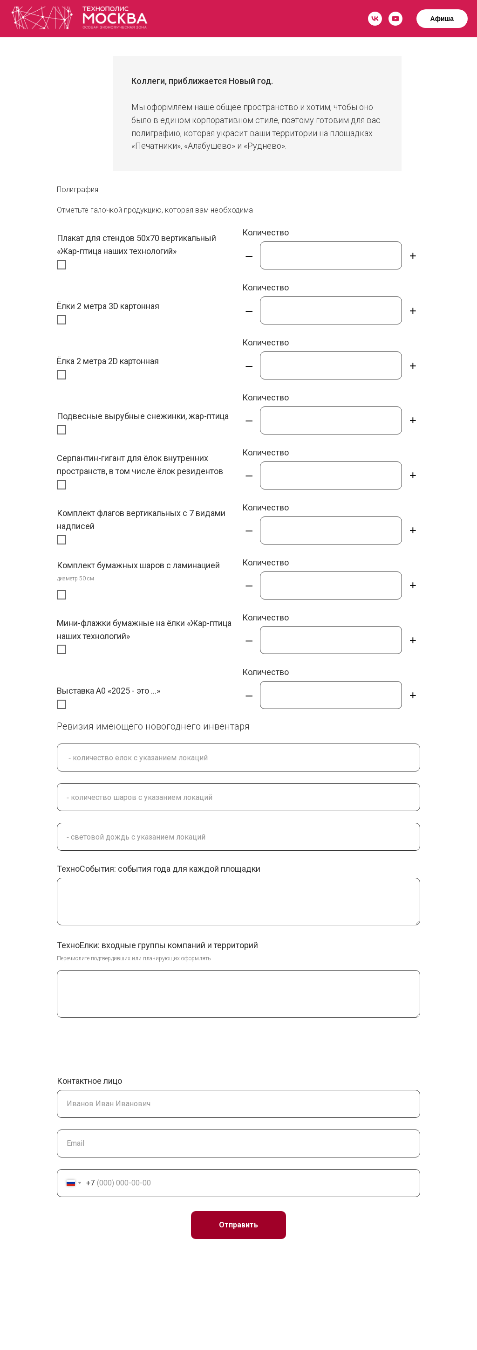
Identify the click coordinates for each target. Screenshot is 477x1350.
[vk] (375, 19)
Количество (265, 232)
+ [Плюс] (412, 255)
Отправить (238, 1224)
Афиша (442, 18)
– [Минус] (249, 255)
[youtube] (395, 19)
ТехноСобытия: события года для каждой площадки (158, 869)
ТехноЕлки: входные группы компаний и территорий (157, 945)
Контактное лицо (89, 1081)
